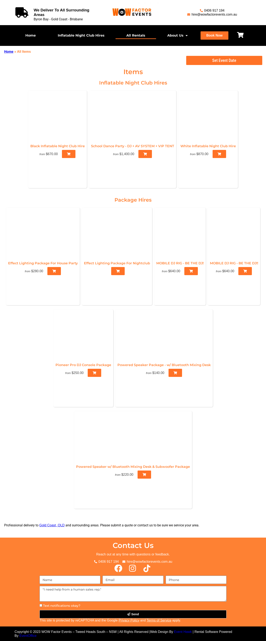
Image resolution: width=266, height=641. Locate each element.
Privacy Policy (129, 620)
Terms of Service (159, 620)
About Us (177, 35)
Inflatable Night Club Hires (81, 35)
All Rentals (135, 35)
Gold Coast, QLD (52, 525)
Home (30, 35)
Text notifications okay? (61, 606)
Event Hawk (183, 632)
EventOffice (27, 635)
